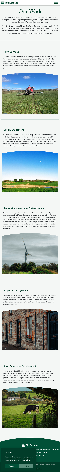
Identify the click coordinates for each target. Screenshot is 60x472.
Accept (11, 466)
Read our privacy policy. (22, 460)
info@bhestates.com (38, 455)
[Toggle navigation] (56, 3)
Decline (26, 466)
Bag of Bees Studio (50, 464)
